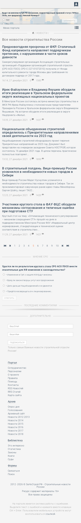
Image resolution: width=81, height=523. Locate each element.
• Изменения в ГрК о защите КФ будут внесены (27, 275)
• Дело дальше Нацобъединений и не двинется (27, 286)
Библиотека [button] (15, 440)
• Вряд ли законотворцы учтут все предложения (28, 280)
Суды (11, 459)
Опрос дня (13, 406)
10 (57, 245)
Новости (41, 33)
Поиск (11, 474)
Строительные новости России (54, 485)
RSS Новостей (15, 388)
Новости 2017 (15, 430)
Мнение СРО (40, 256)
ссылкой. (51, 514)
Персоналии (14, 371)
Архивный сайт (16, 413)
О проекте (13, 374)
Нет (6, 20)
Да (6, 24)
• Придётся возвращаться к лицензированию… (27, 291)
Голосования (15, 410)
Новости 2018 (15, 434)
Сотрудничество (17, 368)
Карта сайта (15, 395)
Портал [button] (12, 362)
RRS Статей (14, 391)
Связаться (14, 470)
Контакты (13, 385)
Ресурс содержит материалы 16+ (40, 491)
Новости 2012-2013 (19, 417)
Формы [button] (12, 465)
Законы (12, 452)
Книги (11, 456)
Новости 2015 (15, 423)
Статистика (14, 449)
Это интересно (16, 445)
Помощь (12, 381)
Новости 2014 (15, 420)
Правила (13, 378)
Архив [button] (11, 401)
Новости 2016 (15, 427)
